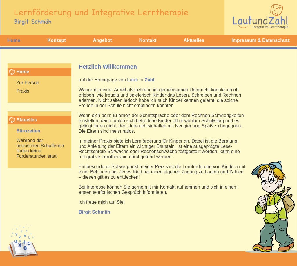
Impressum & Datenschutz (260, 40)
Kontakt (147, 40)
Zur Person (27, 82)
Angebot (102, 40)
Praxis (22, 90)
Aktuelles (194, 40)
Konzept (56, 40)
